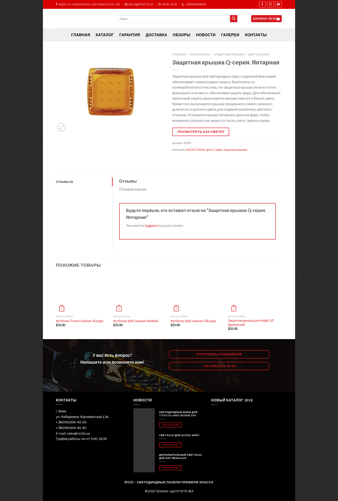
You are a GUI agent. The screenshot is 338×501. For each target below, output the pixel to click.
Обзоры (182, 35)
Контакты (256, 35)
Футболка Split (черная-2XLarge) (193, 321)
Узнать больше (170, 425)
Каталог (105, 35)
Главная (179, 54)
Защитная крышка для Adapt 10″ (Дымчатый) (251, 322)
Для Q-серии (259, 54)
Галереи (230, 35)
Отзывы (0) (64, 181)
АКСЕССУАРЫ (200, 54)
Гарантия (129, 35)
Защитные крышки (229, 54)
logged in (151, 225)
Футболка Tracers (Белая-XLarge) (79, 321)
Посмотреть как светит (201, 131)
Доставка (156, 35)
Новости (205, 35)
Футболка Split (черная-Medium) (135, 321)
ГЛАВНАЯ (80, 35)
